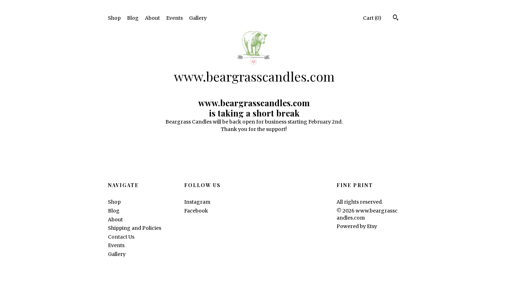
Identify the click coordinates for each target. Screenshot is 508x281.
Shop (114, 18)
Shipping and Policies (134, 228)
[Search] (395, 18)
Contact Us (121, 237)
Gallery (198, 18)
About (152, 18)
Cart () (372, 18)
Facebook (196, 211)
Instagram (197, 202)
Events (174, 18)
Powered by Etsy (357, 226)
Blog (133, 18)
